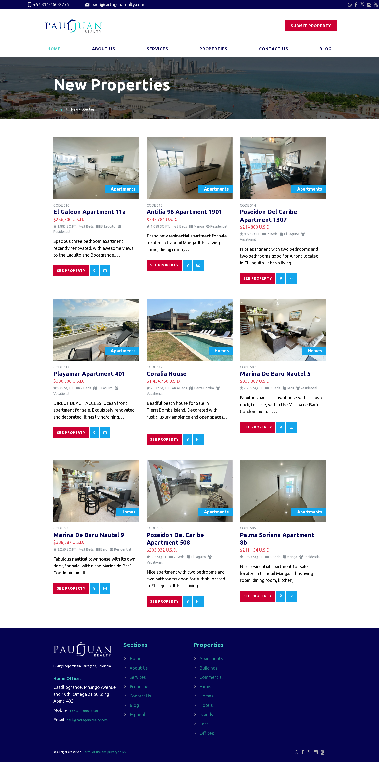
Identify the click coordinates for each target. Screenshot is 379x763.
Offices (206, 733)
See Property (71, 271)
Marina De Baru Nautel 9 (88, 535)
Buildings (208, 668)
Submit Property (311, 26)
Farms (205, 687)
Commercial (211, 677)
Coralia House (167, 374)
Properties (213, 49)
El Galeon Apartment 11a (89, 212)
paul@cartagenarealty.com (114, 4)
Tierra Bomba (204, 389)
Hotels (206, 705)
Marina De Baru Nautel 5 (275, 374)
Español (137, 715)
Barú (290, 389)
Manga (199, 226)
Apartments (211, 659)
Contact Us (273, 49)
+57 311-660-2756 (48, 4)
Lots (203, 724)
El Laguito (107, 226)
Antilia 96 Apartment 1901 (184, 212)
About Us (103, 49)
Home (54, 49)
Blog (325, 49)
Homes (206, 696)
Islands (206, 715)
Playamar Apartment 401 (89, 374)
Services (157, 49)
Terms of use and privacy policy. (105, 752)
